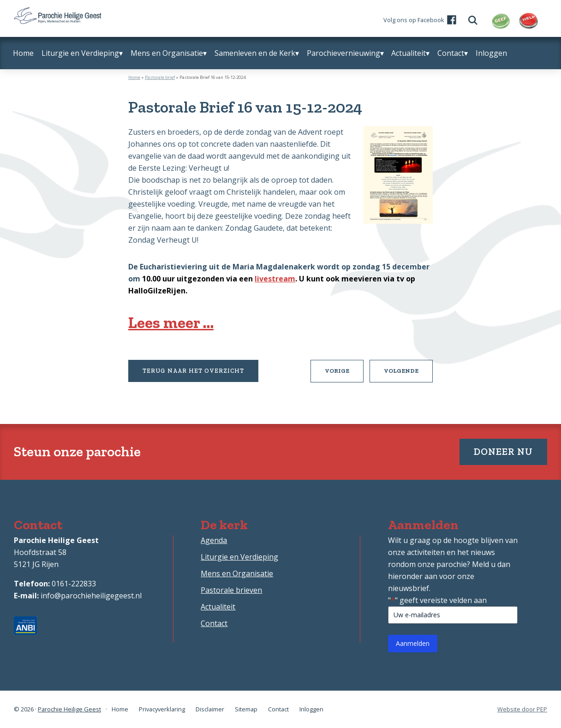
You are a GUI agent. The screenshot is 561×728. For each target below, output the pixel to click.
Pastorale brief (160, 77)
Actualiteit (218, 607)
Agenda (214, 540)
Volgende (408, 374)
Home (134, 77)
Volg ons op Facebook (413, 20)
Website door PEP (522, 709)
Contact (214, 623)
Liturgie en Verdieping (239, 557)
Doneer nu (503, 451)
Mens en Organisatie (237, 573)
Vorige (344, 374)
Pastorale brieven (231, 590)
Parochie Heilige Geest (69, 709)
